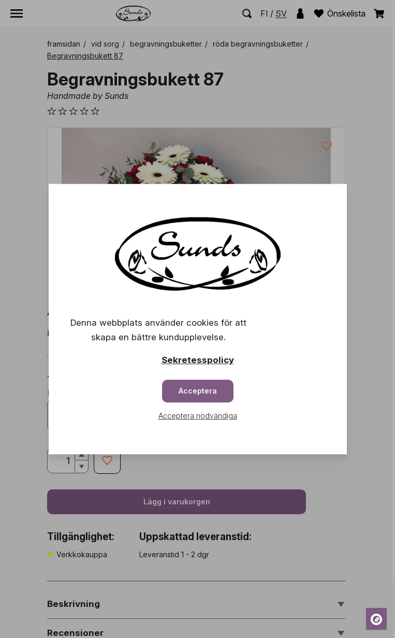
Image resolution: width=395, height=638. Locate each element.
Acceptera (198, 390)
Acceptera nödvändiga (197, 415)
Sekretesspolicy (198, 360)
